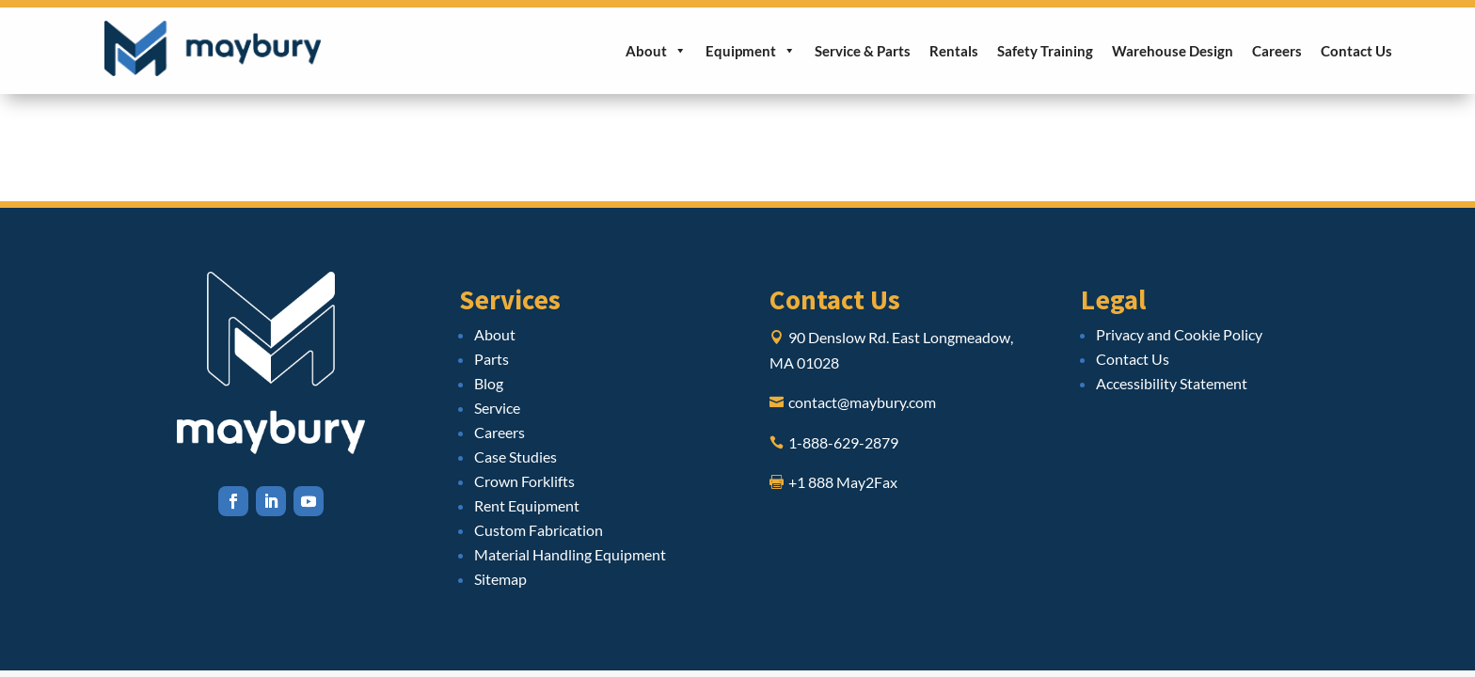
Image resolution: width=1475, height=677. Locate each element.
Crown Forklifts (524, 481)
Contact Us (1356, 50)
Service (497, 408)
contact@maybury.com (862, 402)
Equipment (751, 51)
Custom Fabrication (538, 530)
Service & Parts (863, 50)
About (656, 51)
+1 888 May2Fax (842, 482)
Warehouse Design (1172, 50)
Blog (488, 383)
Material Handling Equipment (570, 554)
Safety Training (1045, 50)
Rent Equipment (526, 505)
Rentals (953, 50)
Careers (1277, 50)
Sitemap (500, 579)
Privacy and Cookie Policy (1179, 334)
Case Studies (515, 456)
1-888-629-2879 (843, 442)
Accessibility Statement (1171, 383)
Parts (491, 359)
